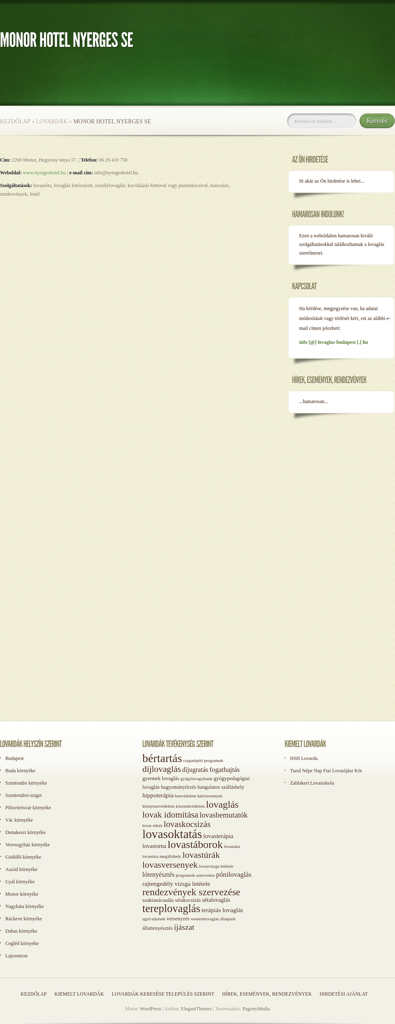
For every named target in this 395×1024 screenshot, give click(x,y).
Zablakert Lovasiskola (312, 783)
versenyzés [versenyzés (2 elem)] (178, 919)
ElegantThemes (196, 1009)
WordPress (150, 1009)
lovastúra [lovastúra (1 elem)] (232, 846)
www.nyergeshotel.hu (44, 173)
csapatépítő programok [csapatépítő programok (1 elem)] (203, 760)
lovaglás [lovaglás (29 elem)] (222, 804)
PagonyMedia (256, 1009)
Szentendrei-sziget (23, 795)
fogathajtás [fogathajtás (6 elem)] (224, 770)
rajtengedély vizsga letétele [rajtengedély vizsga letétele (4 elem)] (176, 883)
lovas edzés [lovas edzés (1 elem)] (152, 825)
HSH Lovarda (304, 758)
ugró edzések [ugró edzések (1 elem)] (153, 919)
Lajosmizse (16, 956)
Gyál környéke (20, 882)
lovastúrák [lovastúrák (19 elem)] (201, 855)
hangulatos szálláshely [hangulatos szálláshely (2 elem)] (221, 787)
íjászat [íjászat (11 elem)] (184, 927)
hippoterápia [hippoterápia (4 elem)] (158, 795)
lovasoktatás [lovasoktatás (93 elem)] (172, 834)
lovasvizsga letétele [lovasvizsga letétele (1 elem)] (216, 866)
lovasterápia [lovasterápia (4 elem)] (218, 836)
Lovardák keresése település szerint (163, 994)
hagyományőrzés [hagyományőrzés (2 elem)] (178, 787)
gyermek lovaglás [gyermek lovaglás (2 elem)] (160, 778)
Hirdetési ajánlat (344, 994)
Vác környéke (19, 820)
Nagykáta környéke (24, 906)
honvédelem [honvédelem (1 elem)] (185, 796)
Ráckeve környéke (23, 919)
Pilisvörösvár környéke (28, 808)
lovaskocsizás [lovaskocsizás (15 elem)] (187, 824)
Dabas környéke (21, 931)
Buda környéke (20, 771)
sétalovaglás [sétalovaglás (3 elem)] (216, 900)
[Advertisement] (37, 702)
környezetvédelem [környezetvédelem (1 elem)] (158, 806)
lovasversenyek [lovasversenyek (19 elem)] (170, 865)
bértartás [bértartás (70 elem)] (162, 758)
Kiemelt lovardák (79, 994)
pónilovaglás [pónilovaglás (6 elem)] (233, 874)
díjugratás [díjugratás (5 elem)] (195, 769)
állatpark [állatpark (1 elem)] (227, 919)
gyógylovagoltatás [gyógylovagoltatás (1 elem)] (197, 778)
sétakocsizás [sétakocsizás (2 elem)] (188, 900)
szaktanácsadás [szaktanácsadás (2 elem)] (158, 900)
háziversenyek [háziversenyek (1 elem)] (210, 796)
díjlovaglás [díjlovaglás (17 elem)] (161, 769)
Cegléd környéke (22, 943)
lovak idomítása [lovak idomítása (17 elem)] (170, 815)
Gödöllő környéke (23, 857)
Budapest (14, 758)
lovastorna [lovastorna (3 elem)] (154, 846)
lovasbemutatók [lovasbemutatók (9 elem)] (224, 815)
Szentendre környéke (26, 783)
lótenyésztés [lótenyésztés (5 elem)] (158, 874)
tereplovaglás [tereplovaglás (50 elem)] (171, 908)
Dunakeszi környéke (25, 832)
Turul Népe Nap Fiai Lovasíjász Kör (326, 771)
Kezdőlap (15, 121)
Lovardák (51, 121)
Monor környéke (21, 894)
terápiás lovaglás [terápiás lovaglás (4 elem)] (222, 910)
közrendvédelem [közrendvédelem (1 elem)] (190, 806)
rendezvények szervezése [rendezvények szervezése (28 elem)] (191, 892)
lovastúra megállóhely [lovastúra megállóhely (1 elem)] (161, 856)
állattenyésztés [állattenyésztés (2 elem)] (157, 928)
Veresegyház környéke (27, 845)
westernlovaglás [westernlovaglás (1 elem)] (205, 919)
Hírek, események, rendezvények (267, 994)
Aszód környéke (21, 869)
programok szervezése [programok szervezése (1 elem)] (195, 875)
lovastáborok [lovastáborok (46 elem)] (195, 844)
